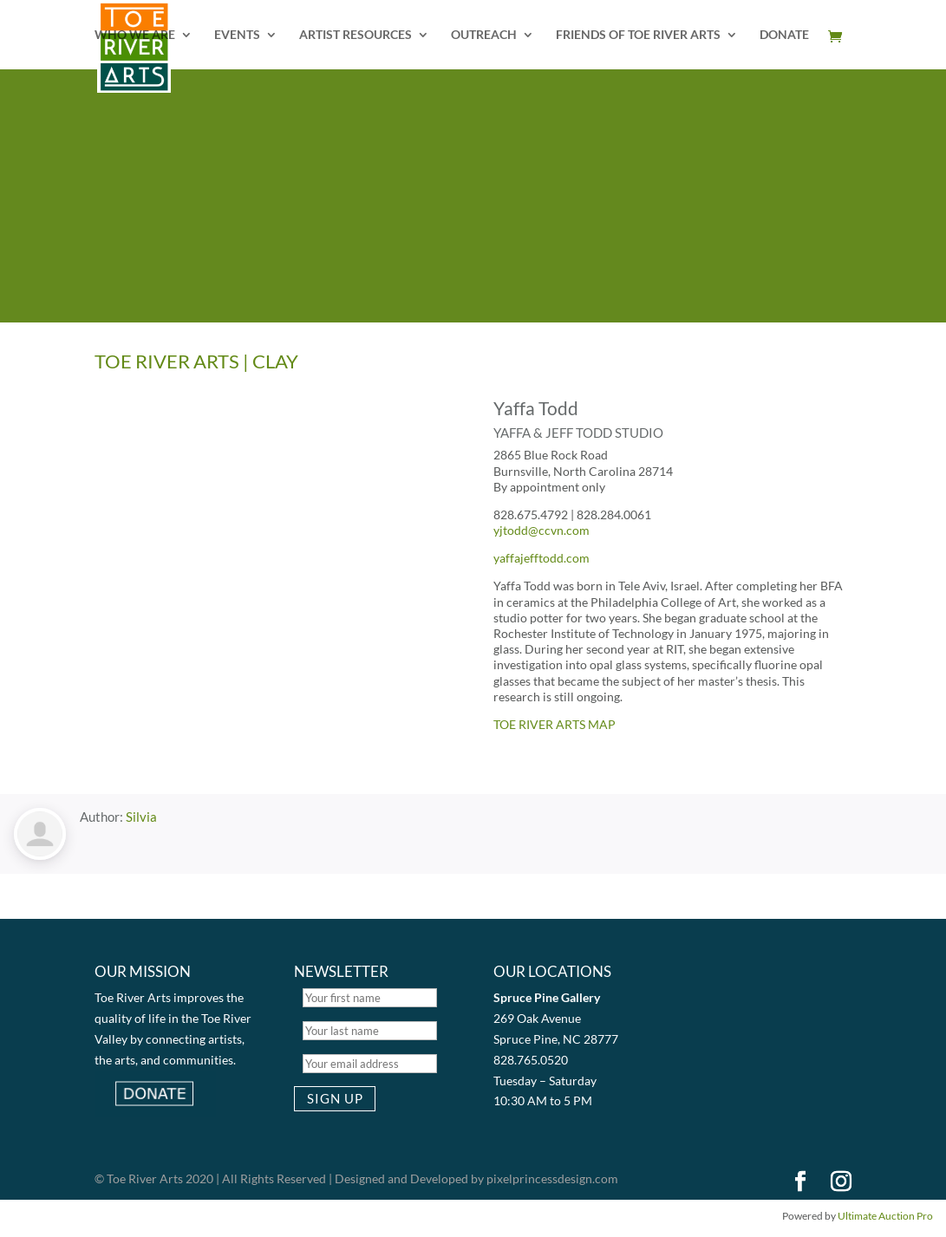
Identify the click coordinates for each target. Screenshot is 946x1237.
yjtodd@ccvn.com (541, 530)
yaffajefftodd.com (541, 557)
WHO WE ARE (135, 35)
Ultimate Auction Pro (885, 1215)
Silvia (141, 816)
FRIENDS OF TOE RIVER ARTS (638, 35)
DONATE (784, 35)
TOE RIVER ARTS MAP (554, 724)
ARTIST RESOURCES (355, 35)
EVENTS (237, 35)
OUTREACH (484, 35)
